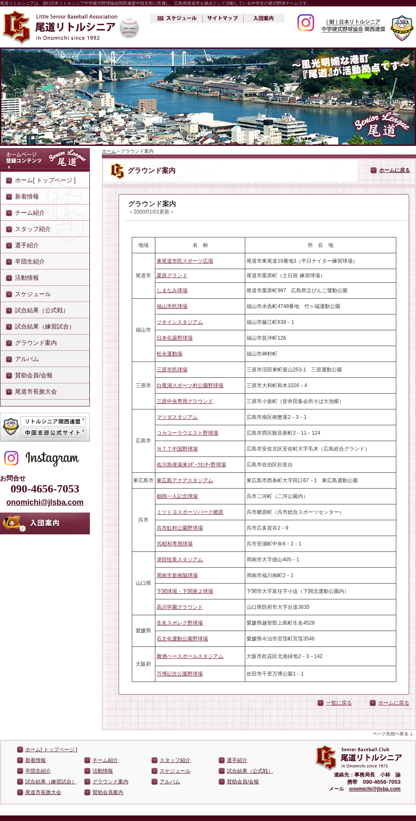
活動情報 (27, 277)
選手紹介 (27, 245)
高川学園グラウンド (180, 607)
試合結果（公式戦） (42, 310)
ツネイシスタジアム (180, 322)
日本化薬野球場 (175, 338)
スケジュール (33, 293)
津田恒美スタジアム (180, 560)
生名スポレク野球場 (180, 623)
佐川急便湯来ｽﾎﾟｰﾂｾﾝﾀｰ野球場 (191, 465)
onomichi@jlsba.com (45, 502)
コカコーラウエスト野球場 (187, 433)
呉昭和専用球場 (175, 544)
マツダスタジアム (177, 417)
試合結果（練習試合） (45, 326)
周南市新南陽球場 (177, 575)
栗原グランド (171, 276)
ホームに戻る (394, 170)
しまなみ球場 (172, 290)
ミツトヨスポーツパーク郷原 (190, 512)
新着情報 (27, 196)
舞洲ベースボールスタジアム (190, 656)
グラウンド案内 (36, 342)
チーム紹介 (30, 212)
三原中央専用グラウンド (185, 401)
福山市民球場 (172, 306)
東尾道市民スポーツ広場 (185, 261)
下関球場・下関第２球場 (185, 591)
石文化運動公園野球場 (182, 639)
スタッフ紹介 (33, 228)
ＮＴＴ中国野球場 (177, 449)
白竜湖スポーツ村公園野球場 (190, 385)
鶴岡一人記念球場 (177, 496)
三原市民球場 (172, 370)
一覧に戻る (339, 703)
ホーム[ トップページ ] (45, 180)
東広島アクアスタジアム (185, 480)
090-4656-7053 (45, 489)
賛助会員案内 (107, 792)
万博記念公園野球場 (180, 674)
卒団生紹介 (30, 261)
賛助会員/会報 (34, 375)
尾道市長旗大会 (36, 391)
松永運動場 (169, 354)
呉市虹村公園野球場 (180, 528)
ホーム (109, 151)
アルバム (27, 359)
